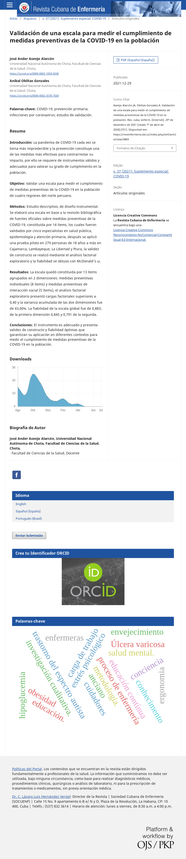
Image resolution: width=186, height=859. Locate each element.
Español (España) (28, 511)
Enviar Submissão (29, 535)
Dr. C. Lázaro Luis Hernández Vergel (41, 796)
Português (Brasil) (29, 518)
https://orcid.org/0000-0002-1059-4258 (34, 73)
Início (13, 18)
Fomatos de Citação (131, 148)
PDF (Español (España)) (137, 60)
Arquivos (29, 18)
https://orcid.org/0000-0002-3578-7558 (34, 95)
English (21, 504)
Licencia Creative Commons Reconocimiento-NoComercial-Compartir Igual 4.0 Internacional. (142, 235)
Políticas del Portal (27, 769)
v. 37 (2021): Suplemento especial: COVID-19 (74, 18)
